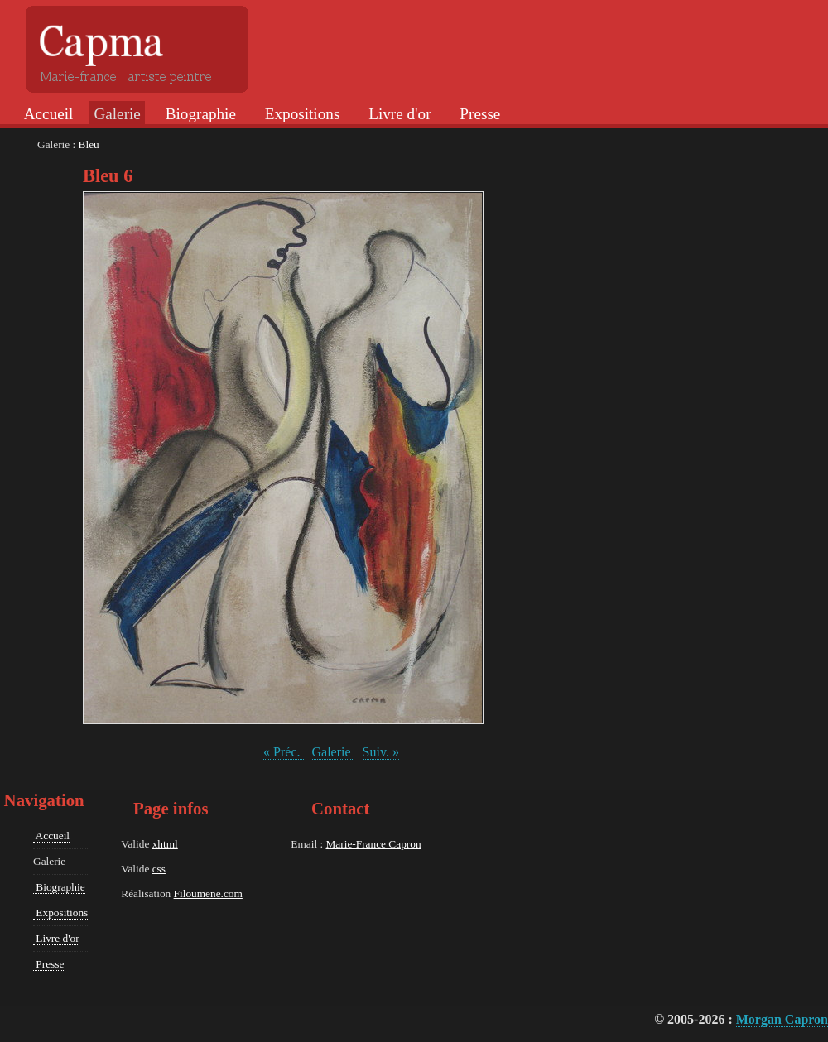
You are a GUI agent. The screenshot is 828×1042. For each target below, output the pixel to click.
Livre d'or (397, 113)
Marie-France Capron (373, 844)
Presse (478, 113)
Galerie (333, 752)
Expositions (300, 113)
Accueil (47, 113)
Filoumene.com (208, 893)
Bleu (89, 144)
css (159, 868)
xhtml (165, 844)
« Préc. (283, 752)
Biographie (198, 113)
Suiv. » (381, 752)
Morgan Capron (782, 1019)
